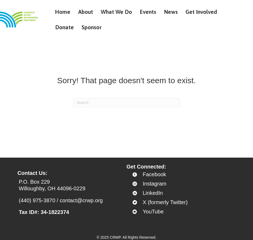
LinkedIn (153, 193)
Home (62, 12)
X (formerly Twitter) (165, 202)
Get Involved (201, 12)
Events (148, 12)
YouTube (153, 211)
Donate (64, 27)
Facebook (154, 174)
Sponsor (92, 27)
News (171, 12)
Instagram (154, 184)
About (85, 12)
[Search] (126, 102)
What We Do (116, 12)
